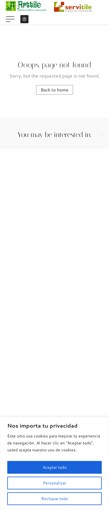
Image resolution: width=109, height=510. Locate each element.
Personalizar (54, 483)
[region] (54, 463)
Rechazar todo (54, 499)
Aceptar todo (55, 467)
